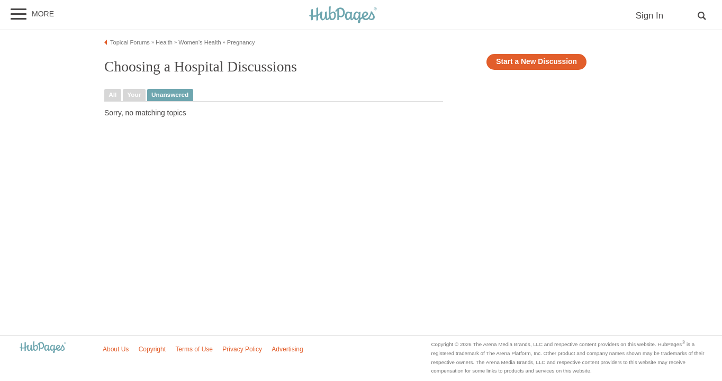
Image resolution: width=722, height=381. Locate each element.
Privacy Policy (242, 349)
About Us (116, 349)
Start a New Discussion (536, 62)
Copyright (152, 349)
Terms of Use (194, 349)
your (134, 94)
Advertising (287, 349)
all (112, 94)
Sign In (649, 16)
